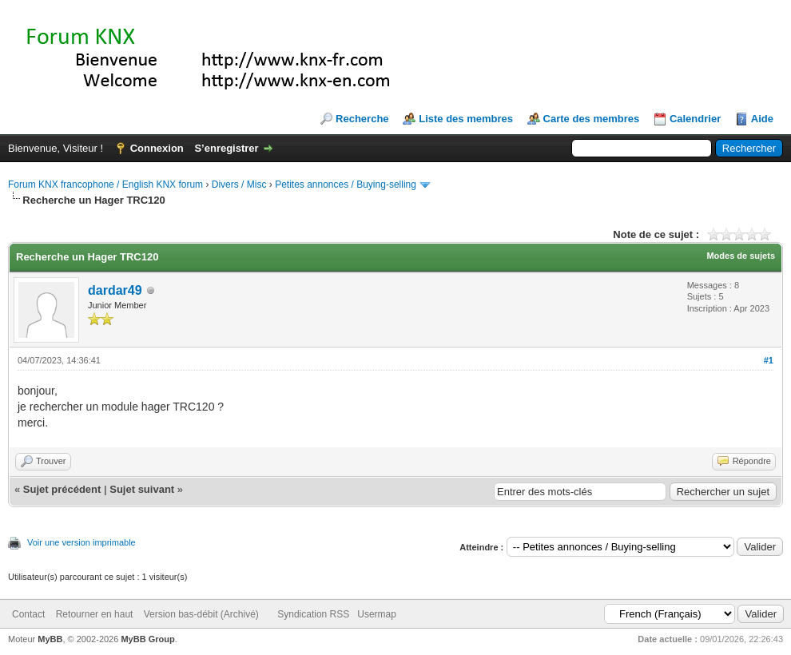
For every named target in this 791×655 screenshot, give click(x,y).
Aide (762, 119)
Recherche (362, 119)
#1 (768, 360)
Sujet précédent (62, 489)
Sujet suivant (141, 489)
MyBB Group (147, 639)
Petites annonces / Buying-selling (345, 184)
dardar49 (115, 290)
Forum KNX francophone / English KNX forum (105, 184)
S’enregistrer (226, 148)
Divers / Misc (239, 184)
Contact (28, 614)
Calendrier (695, 119)
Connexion (157, 148)
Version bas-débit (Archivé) (201, 614)
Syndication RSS (313, 614)
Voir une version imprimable (81, 542)
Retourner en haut (94, 614)
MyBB (50, 639)
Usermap (376, 614)
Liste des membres (466, 119)
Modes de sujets (740, 255)
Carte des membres (591, 119)
